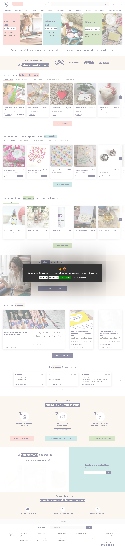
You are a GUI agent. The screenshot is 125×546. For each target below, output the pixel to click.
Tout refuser (43, 277)
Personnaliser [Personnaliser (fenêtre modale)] (53, 277)
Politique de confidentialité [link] (79, 277)
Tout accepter (65, 277)
